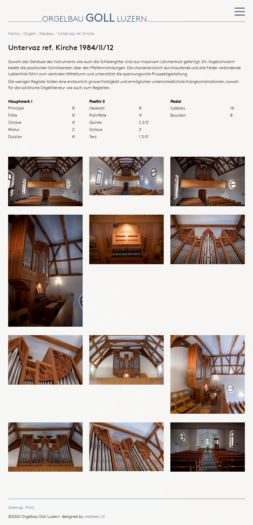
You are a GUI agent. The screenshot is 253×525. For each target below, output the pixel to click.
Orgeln (29, 33)
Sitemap (15, 507)
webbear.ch (94, 516)
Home (13, 33)
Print (29, 507)
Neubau (47, 33)
